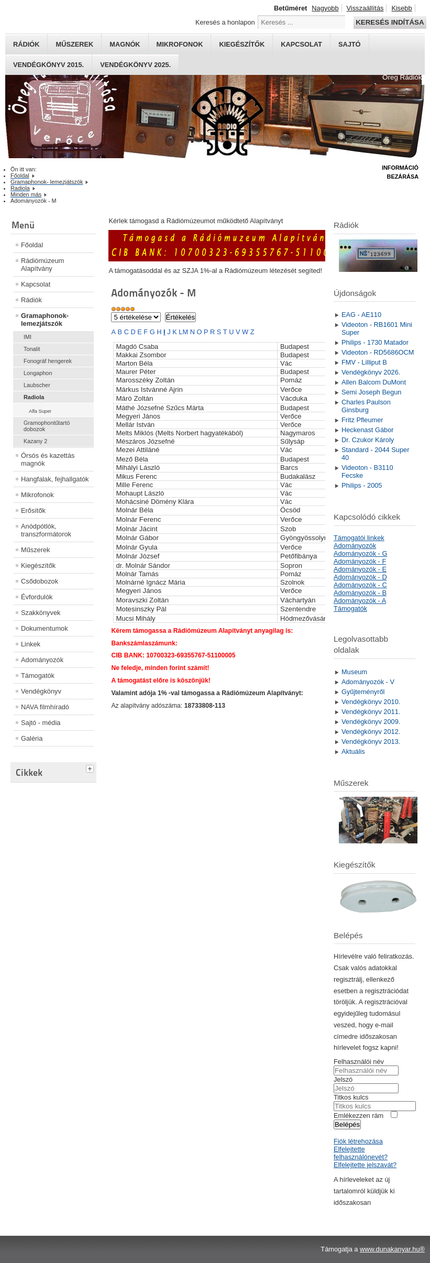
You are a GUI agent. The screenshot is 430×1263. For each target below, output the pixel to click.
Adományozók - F (360, 561)
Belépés (347, 1124)
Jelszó (343, 1079)
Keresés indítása (390, 22)
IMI (27, 337)
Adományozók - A (360, 601)
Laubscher (37, 385)
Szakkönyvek (40, 613)
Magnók (124, 44)
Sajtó (349, 44)
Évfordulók (36, 597)
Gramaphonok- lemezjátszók (45, 319)
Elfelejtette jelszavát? (365, 1165)
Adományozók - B (360, 593)
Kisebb (401, 8)
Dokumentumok (44, 628)
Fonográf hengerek (48, 361)
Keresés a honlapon (225, 22)
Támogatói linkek (359, 538)
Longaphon (38, 373)
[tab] (91, 767)
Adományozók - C (360, 585)
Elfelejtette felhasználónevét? (361, 1153)
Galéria (31, 738)
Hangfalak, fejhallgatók (55, 479)
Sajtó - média (40, 723)
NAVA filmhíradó (45, 707)
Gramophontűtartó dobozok (47, 426)
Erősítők (33, 510)
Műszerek (74, 44)
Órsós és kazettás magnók (47, 459)
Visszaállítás (365, 8)
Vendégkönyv (41, 691)
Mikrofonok (180, 44)
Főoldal (32, 245)
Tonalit (32, 349)
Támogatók (37, 675)
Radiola (34, 397)
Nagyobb (325, 8)
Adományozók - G (360, 553)
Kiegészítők (241, 44)
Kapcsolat (301, 44)
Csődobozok (39, 581)
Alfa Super (40, 411)
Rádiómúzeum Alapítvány (42, 264)
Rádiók (26, 44)
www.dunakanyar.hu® (392, 1249)
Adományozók (42, 660)
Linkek (30, 644)
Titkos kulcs (351, 1097)
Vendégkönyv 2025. (135, 65)
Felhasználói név (359, 1062)
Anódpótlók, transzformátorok (46, 530)
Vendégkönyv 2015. (48, 65)
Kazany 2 (35, 441)
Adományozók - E (360, 569)
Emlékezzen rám (358, 1115)
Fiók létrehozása (358, 1141)
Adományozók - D (360, 577)
